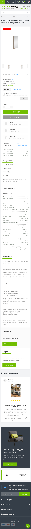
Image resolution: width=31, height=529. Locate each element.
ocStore (18, 519)
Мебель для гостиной (19, 16)
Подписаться (24, 494)
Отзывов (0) (6, 172)
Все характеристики (22, 144)
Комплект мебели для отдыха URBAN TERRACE (16, 406)
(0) (17, 74)
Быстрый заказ (15, 117)
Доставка (12, 129)
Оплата (11, 122)
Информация (6, 168)
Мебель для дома (8, 16)
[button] (12, 2)
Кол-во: (5, 104)
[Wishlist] (22, 74)
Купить (24, 99)
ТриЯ (12, 79)
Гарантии (12, 136)
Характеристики (7, 164)
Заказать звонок (25, 8)
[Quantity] (7, 107)
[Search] (28, 12)
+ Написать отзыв (10, 344)
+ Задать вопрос (9, 365)
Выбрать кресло (10, 464)
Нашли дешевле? (17, 89)
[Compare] (27, 74)
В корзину (15, 112)
